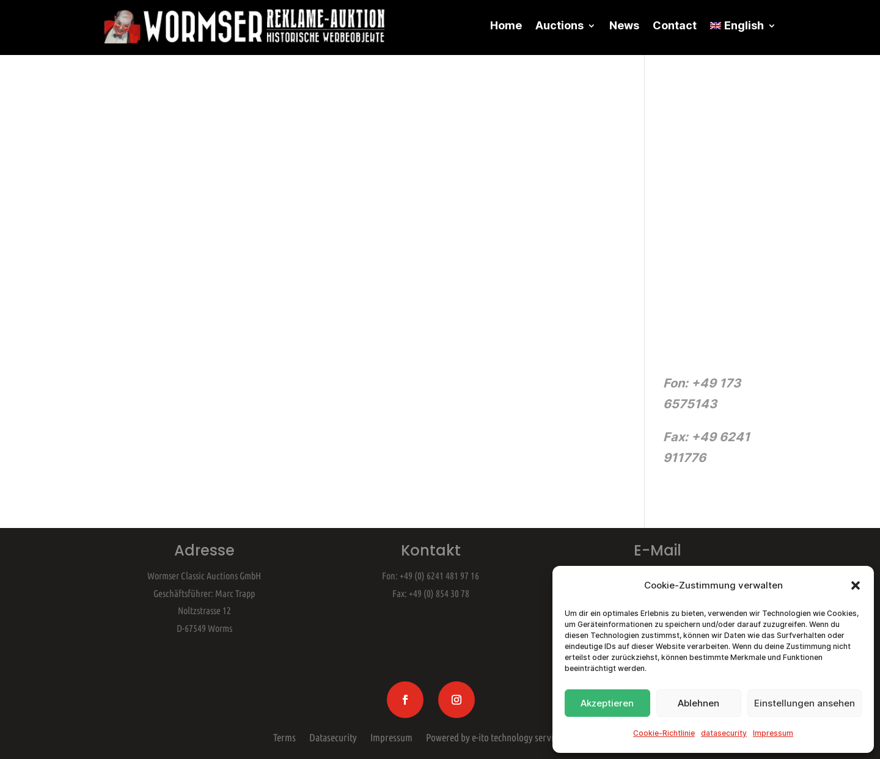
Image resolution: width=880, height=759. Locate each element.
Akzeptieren (607, 703)
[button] (855, 585)
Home (506, 25)
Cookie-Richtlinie (664, 733)
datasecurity (724, 733)
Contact (675, 25)
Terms (284, 735)
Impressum (773, 733)
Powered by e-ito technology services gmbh (507, 735)
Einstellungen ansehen (804, 703)
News (624, 25)
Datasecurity (333, 735)
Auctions (559, 25)
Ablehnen (698, 703)
